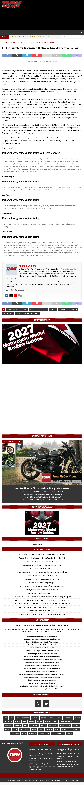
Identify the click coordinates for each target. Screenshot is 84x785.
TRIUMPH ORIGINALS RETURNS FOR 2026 (42, 576)
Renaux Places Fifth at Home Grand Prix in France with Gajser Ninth (42, 614)
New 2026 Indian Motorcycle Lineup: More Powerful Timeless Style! (42, 656)
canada (58, 718)
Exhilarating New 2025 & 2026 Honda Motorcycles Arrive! (42, 636)
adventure (25, 718)
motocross (34, 726)
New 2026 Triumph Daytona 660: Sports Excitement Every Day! (42, 662)
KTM (25, 726)
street (57, 730)
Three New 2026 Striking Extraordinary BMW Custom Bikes (42, 642)
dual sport (8, 722)
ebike (24, 722)
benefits (43, 718)
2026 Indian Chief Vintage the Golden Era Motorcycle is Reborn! (40, 768)
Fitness (24, 310)
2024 (17, 718)
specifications (24, 730)
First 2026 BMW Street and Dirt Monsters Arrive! (42, 648)
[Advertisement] (53, 15)
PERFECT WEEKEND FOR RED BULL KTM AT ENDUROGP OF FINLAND (42, 607)
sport (41, 730)
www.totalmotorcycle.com (15, 290)
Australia (35, 718)
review (15, 730)
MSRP (62, 726)
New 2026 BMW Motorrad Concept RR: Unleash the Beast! (42, 671)
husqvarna (8, 726)
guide (55, 722)
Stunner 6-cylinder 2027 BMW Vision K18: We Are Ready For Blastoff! (43, 492)
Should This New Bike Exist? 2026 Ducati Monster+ (42, 645)
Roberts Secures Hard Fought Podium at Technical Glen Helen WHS (42, 558)
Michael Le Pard (51, 61)
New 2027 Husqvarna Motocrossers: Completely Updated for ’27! (43, 494)
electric (31, 722)
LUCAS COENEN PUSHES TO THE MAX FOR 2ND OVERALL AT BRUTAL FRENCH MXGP (42, 604)
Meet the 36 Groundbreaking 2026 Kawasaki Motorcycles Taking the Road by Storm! (42, 674)
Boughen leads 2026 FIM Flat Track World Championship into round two (42, 572)
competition (68, 718)
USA (53, 734)
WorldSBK (60, 734)
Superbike (65, 730)
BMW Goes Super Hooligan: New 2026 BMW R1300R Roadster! (42, 651)
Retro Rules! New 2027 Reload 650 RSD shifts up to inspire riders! (42, 488)
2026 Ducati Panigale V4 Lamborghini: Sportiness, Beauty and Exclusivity (42, 659)
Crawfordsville (13, 310)
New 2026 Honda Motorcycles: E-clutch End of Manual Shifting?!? (42, 639)
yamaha (69, 734)
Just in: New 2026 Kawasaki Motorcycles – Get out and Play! (42, 689)
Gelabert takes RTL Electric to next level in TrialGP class (42, 565)
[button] (81, 32)
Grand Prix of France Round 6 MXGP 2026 (42, 593)
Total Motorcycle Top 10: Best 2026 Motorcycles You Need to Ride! (38, 764)
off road (76, 726)
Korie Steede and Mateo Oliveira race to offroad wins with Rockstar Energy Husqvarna (42, 597)
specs (34, 730)
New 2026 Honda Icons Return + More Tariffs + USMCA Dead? (42, 625)
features (47, 722)
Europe (39, 722)
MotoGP (43, 726)
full (31, 310)
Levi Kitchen (73, 310)
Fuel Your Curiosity (42, 620)
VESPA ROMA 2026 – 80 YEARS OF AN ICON (42, 562)
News (18, 314)
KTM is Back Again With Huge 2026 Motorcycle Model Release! (42, 665)
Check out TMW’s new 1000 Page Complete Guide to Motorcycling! (43, 500)
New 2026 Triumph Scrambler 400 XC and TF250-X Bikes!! (42, 654)
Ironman (62, 310)
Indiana (52, 310)
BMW (50, 718)
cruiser (77, 718)
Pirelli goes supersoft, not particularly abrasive (42, 590)
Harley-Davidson (66, 722)
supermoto (75, 730)
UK (48, 734)
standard (49, 730)
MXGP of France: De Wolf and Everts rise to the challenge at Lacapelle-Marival (42, 600)
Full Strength (41, 310)
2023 (11, 718)
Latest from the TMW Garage (42, 436)
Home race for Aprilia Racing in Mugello (42, 583)
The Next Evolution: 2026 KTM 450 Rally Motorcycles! (42, 680)
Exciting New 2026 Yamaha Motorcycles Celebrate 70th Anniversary (42, 668)
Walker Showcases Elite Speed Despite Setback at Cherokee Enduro (42, 554)
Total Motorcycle (67, 269)
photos (7, 730)
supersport (15, 734)
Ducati (17, 722)
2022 (5, 718)
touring (41, 734)
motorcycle (53, 726)
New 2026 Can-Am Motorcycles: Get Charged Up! (42, 683)
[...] (65, 631)
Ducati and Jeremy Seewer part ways (42, 568)
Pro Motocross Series (31, 314)
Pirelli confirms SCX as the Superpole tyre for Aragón (42, 579)
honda (77, 722)
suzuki (24, 734)
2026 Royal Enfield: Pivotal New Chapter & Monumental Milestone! (42, 677)
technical (32, 734)
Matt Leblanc (8, 314)
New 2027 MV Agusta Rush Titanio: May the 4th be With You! (43, 497)
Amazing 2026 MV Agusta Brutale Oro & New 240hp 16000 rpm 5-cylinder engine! (42, 686)
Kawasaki (18, 726)
